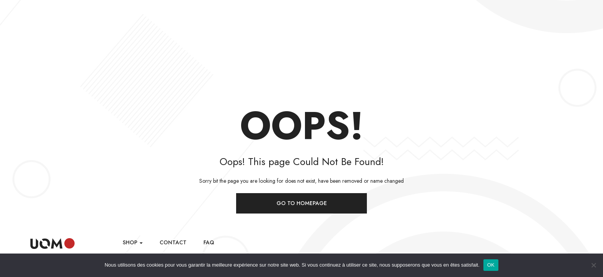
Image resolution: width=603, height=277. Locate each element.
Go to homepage (302, 203)
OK (491, 265)
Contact (173, 242)
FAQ (208, 242)
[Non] (593, 265)
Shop (133, 242)
